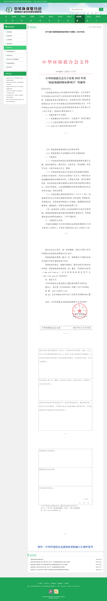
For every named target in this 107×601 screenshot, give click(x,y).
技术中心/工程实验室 (13, 59)
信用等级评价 (11, 51)
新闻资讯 (14, 18)
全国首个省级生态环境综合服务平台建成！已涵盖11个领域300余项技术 (15, 100)
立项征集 (9, 39)
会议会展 (92, 13)
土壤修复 (41, 18)
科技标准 (78, 19)
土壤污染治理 (77, 13)
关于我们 (40, 583)
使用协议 (53, 583)
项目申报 (9, 43)
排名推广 (67, 583)
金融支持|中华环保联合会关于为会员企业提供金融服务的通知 (14, 87)
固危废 (73, 13)
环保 (81, 13)
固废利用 (23, 18)
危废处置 (32, 18)
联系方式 (47, 583)
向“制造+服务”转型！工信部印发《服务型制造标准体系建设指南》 (14, 96)
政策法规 (69, 18)
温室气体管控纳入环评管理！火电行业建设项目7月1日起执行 (15, 83)
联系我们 (98, 18)
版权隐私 (60, 583)
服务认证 (88, 13)
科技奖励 (9, 32)
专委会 (101, 13)
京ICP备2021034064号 (53, 598)
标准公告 (9, 67)
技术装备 (60, 18)
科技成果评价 (97, 13)
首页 (6, 18)
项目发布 (51, 18)
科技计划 (9, 55)
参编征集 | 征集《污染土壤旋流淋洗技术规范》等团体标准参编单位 (15, 79)
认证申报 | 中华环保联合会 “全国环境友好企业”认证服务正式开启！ (14, 91)
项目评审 (9, 36)
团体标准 (84, 13)
